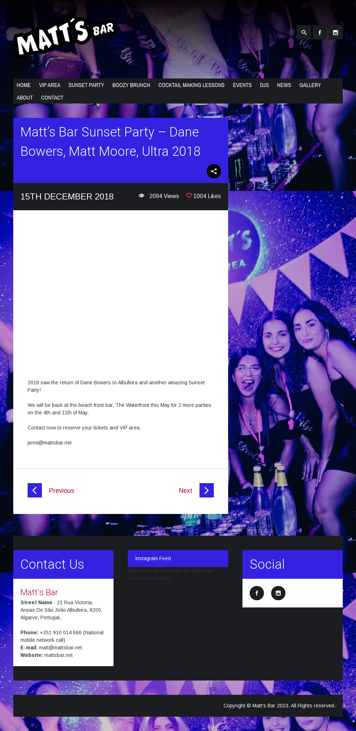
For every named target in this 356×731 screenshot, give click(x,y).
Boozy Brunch (131, 85)
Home (24, 85)
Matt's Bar (39, 592)
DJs (264, 85)
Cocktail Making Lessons (191, 85)
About (25, 97)
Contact (52, 97)
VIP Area (50, 85)
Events (242, 85)
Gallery (310, 85)
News (284, 85)
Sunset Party (86, 85)
